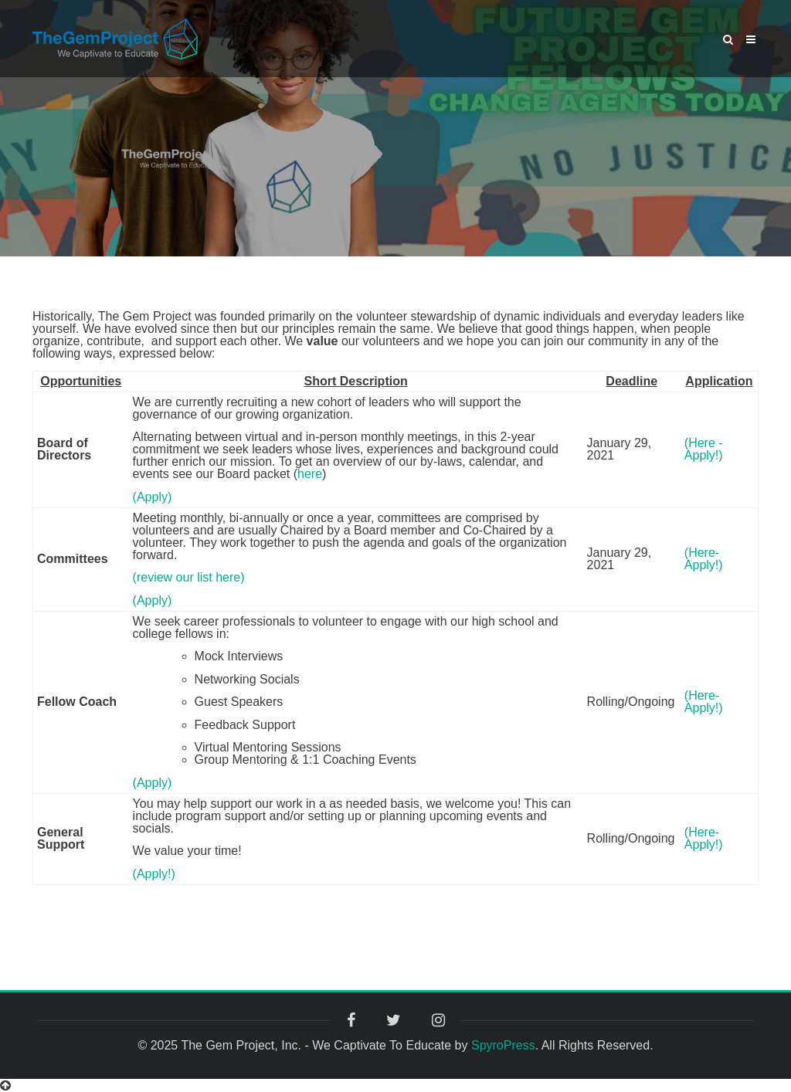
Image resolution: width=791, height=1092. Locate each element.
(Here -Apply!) (703, 449)
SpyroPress (503, 1045)
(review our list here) (189, 577)
